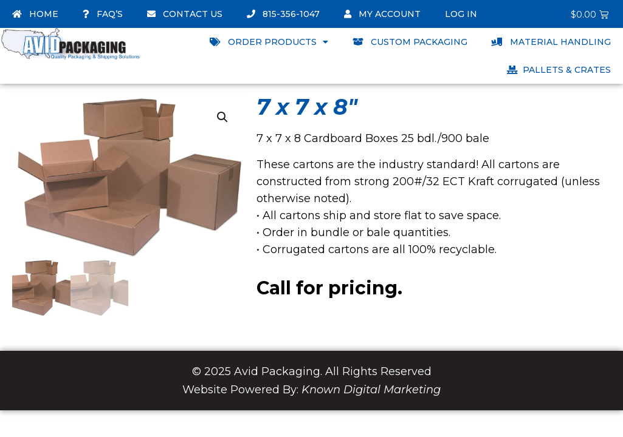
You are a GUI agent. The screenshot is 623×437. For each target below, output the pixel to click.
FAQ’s (103, 13)
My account (382, 13)
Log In (461, 13)
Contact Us (184, 13)
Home (35, 13)
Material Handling (551, 41)
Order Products (269, 42)
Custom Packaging (410, 41)
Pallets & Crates (559, 69)
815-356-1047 (283, 13)
